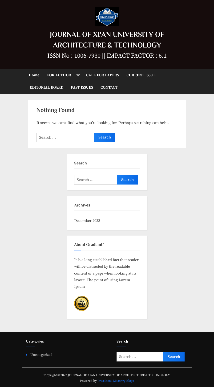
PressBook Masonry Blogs (115, 381)
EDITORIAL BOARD (46, 87)
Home (34, 75)
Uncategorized (41, 355)
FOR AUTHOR (59, 75)
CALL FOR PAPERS (102, 75)
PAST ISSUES (82, 87)
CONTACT (109, 87)
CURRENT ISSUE (141, 75)
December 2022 (87, 220)
